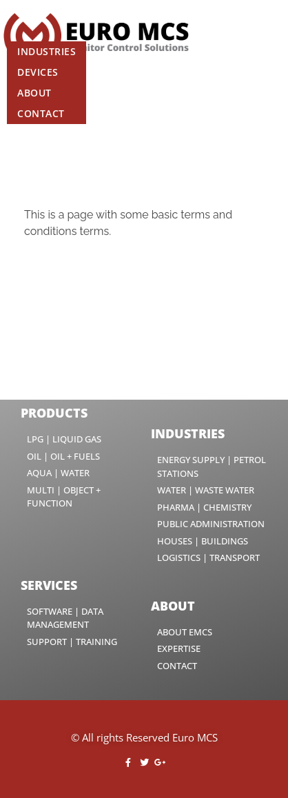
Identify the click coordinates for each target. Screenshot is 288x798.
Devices (38, 72)
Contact (41, 113)
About (34, 92)
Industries (46, 51)
